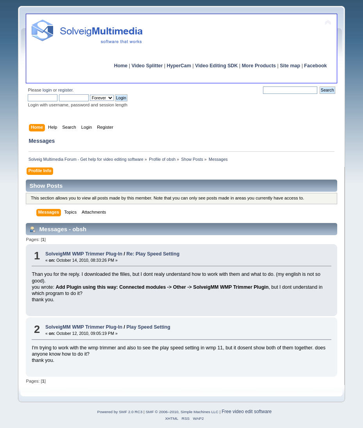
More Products (259, 65)
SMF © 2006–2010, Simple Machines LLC (182, 412)
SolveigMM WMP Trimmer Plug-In (83, 254)
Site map (290, 65)
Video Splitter (147, 65)
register (65, 90)
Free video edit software (247, 411)
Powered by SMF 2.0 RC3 (120, 412)
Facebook (315, 65)
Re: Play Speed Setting (153, 254)
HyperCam (179, 65)
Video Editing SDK (216, 65)
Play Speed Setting (148, 327)
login (47, 90)
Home (121, 65)
